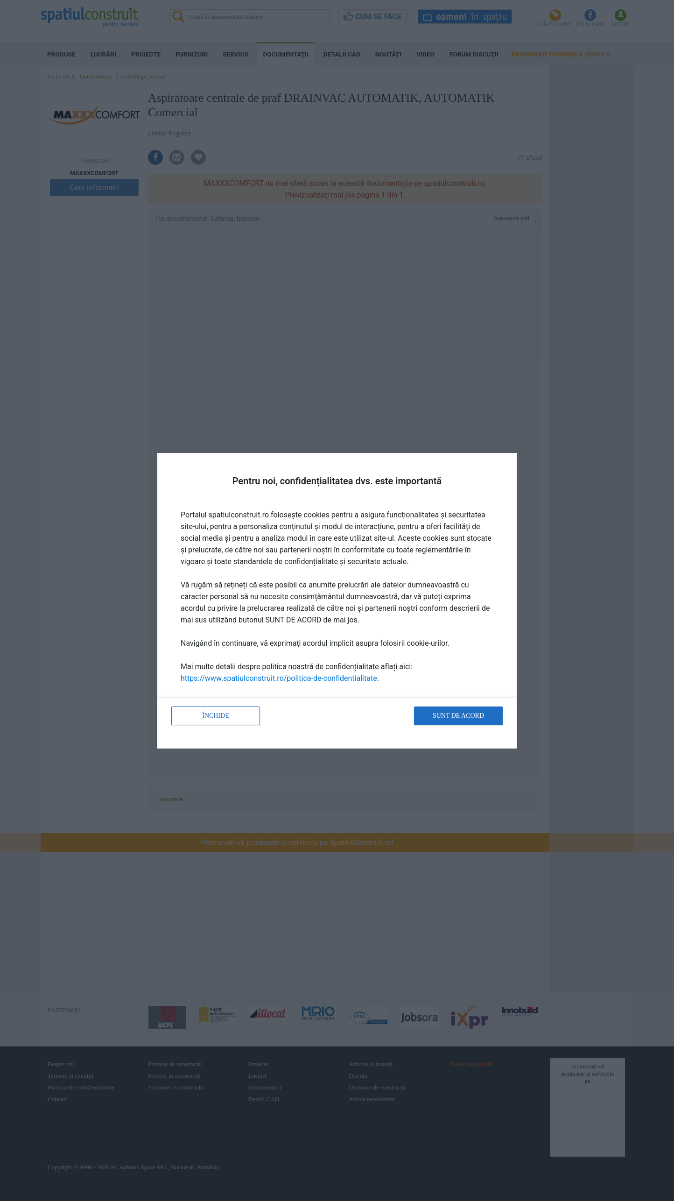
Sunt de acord (458, 715)
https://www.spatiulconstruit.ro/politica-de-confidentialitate (279, 678)
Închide (215, 715)
